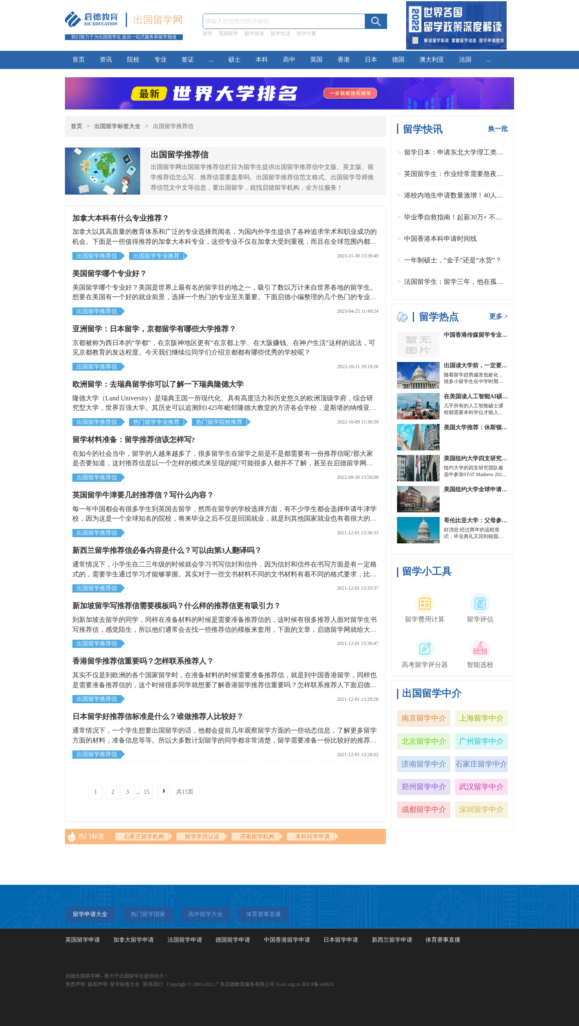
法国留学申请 (184, 940)
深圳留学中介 (481, 809)
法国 (465, 59)
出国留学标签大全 (117, 126)
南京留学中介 (424, 718)
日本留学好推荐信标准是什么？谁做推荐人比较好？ (158, 716)
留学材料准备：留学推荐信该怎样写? (133, 440)
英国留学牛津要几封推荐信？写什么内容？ (143, 495)
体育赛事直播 (443, 940)
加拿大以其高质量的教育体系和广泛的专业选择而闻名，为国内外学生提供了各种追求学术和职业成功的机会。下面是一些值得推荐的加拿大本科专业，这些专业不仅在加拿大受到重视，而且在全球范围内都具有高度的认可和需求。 (224, 241)
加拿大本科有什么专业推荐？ (120, 218)
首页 (78, 59)
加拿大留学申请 (133, 940)
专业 (160, 59)
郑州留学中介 (424, 787)
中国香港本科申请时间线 (440, 238)
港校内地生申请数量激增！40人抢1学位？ (465, 195)
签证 (188, 59)
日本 (371, 59)
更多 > (498, 316)
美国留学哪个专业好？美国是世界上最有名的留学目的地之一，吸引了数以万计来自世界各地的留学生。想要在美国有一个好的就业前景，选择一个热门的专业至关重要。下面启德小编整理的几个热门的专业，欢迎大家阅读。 (224, 297)
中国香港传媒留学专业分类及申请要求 (493, 335)
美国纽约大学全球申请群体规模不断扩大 (496, 489)
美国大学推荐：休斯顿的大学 (481, 427)
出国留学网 (158, 19)
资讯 (106, 59)
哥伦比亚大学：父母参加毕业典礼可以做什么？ (504, 520)
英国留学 (228, 33)
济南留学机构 (257, 836)
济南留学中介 (424, 764)
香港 (343, 59)
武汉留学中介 (481, 787)
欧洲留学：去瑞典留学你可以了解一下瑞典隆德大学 (158, 384)
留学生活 (280, 33)
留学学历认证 (202, 836)
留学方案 (306, 33)
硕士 (234, 59)
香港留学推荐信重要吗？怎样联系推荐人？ (143, 661)
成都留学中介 (424, 809)
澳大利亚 (431, 59)
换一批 (498, 128)
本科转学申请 (312, 836)
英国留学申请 (82, 940)
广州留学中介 (481, 741)
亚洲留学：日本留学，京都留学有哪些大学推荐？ (154, 329)
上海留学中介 (481, 718)
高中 (289, 59)
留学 (208, 33)
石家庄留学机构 (144, 836)
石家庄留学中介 (481, 764)
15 (146, 792)
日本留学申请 (340, 940)
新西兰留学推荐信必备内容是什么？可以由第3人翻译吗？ (167, 550)
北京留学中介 (424, 741)
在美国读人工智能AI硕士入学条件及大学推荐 (502, 396)
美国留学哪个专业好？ (109, 273)
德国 (398, 59)
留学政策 (254, 33)
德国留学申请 (232, 940)
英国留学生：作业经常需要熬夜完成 (457, 173)
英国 (316, 59)
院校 (133, 59)
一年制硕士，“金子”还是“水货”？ (453, 260)
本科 (262, 59)
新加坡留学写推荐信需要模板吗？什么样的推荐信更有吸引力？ (176, 606)
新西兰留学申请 (392, 940)
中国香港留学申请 (287, 940)
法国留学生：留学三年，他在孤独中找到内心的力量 (480, 281)
